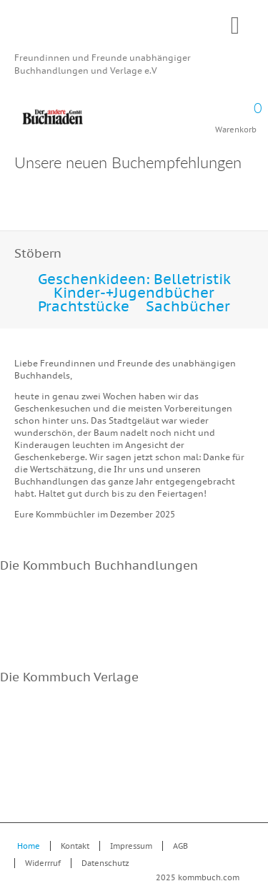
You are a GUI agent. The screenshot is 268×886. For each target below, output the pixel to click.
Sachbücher (188, 306)
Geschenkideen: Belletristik (134, 279)
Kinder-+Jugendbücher (134, 292)
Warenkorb (236, 113)
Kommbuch (134, 30)
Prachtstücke (83, 306)
